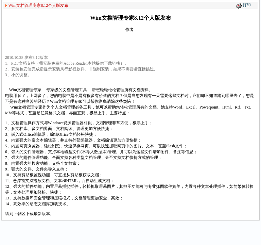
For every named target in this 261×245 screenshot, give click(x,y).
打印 (247, 5)
